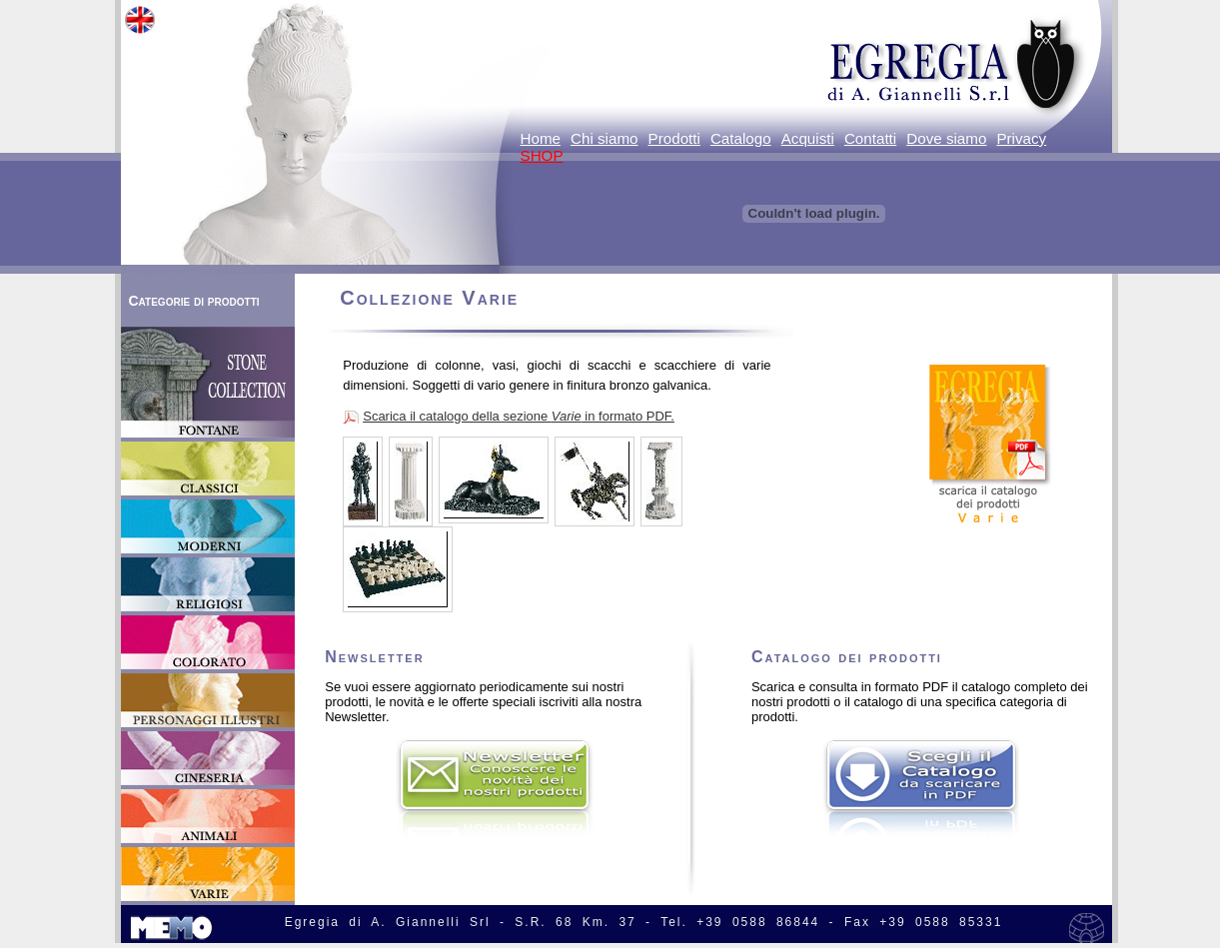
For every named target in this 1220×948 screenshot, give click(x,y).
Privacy (1021, 138)
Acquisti (807, 138)
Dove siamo (946, 138)
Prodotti (674, 138)
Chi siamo (604, 138)
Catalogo (740, 138)
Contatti (870, 138)
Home (541, 138)
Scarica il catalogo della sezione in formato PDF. (518, 416)
